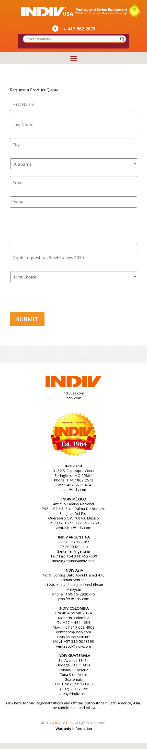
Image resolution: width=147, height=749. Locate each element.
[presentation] (47, 298)
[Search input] (72, 39)
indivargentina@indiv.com (73, 560)
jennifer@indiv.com (73, 598)
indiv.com (73, 397)
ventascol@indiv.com (73, 631)
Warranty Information (74, 728)
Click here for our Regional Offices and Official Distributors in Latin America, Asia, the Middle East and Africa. (73, 705)
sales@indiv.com (73, 489)
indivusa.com (73, 393)
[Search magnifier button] (122, 39)
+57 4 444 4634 (76, 622)
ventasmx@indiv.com (73, 527)
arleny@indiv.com (73, 693)
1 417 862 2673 (79, 480)
